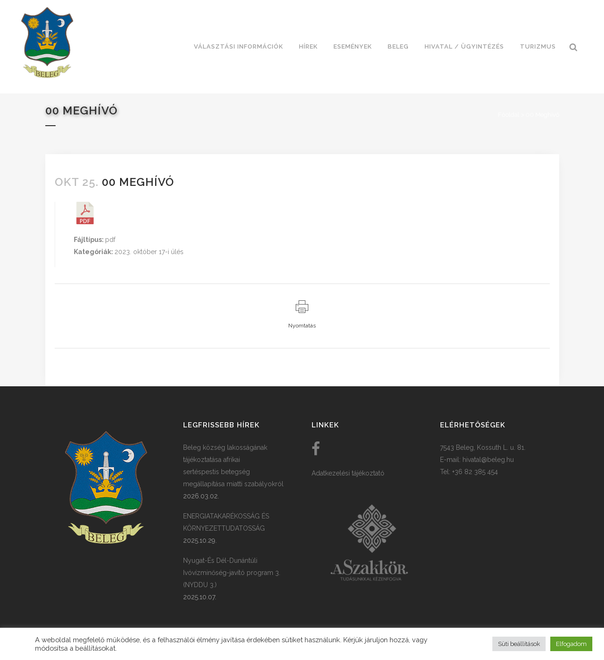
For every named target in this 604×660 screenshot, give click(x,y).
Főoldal (508, 114)
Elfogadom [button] (571, 643)
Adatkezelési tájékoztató (348, 473)
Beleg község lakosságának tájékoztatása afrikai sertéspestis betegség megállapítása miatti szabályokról (233, 466)
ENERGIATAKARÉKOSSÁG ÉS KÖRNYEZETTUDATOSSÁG (226, 522)
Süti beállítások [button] (519, 643)
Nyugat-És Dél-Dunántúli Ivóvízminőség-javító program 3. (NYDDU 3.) (231, 573)
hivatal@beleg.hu (488, 459)
